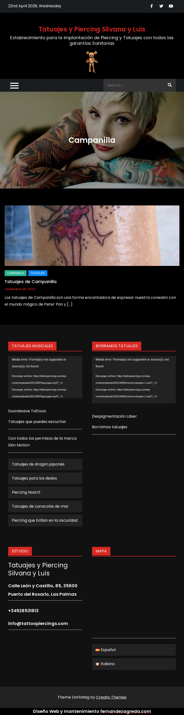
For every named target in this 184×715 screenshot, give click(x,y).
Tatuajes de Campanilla (31, 281)
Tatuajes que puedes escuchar (37, 421)
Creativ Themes (111, 697)
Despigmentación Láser (114, 416)
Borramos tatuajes (109, 427)
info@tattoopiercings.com (38, 623)
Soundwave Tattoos (27, 411)
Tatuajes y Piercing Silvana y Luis (92, 29)
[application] (45, 377)
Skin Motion (19, 445)
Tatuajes (38, 273)
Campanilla (15, 273)
